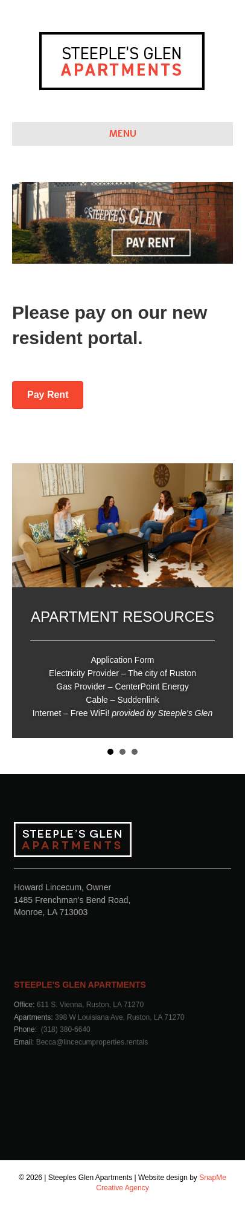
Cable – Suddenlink (122, 700)
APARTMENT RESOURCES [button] (110, 752)
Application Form (122, 660)
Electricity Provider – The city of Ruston (122, 673)
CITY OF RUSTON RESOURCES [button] (135, 752)
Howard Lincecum (47, 887)
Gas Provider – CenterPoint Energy (122, 686)
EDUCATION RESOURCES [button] (122, 752)
